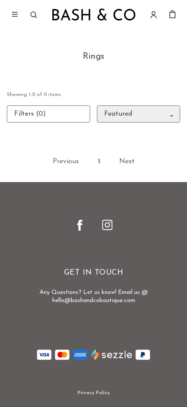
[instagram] (107, 225)
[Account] (153, 14)
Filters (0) (30, 114)
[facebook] (79, 225)
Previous (66, 161)
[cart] (172, 14)
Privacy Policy (94, 392)
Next (127, 161)
